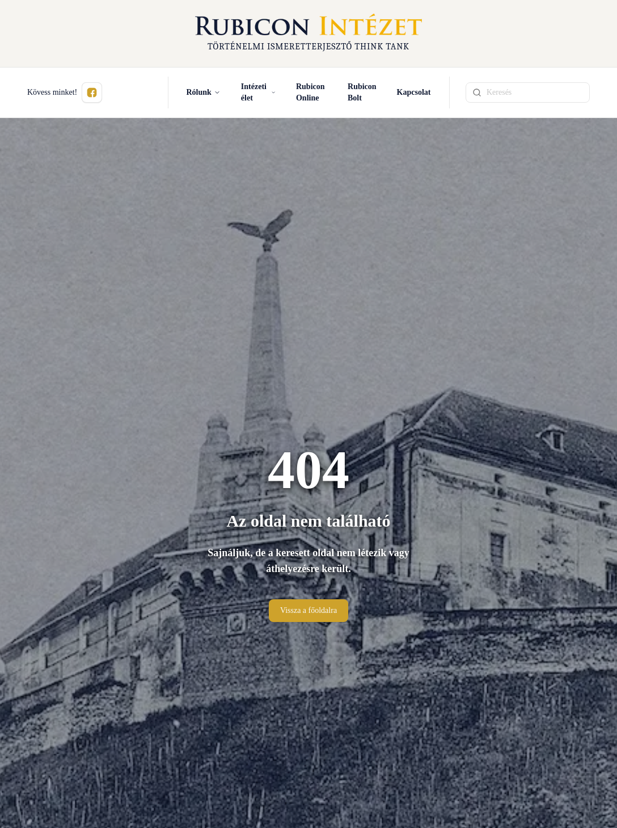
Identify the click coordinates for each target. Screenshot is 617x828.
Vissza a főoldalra (308, 610)
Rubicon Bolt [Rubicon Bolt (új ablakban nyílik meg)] (362, 92)
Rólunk (204, 92)
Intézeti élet (258, 92)
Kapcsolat (414, 92)
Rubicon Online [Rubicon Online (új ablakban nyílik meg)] (310, 92)
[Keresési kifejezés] (528, 92)
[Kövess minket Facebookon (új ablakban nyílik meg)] (92, 92)
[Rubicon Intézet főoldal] (308, 33)
